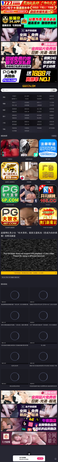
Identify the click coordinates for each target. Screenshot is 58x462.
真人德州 (27, 96)
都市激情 (14, 121)
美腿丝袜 (14, 118)
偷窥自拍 (14, 115)
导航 (4, 129)
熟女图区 (39, 118)
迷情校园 (14, 124)
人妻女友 (39, 121)
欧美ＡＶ (39, 102)
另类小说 (27, 124)
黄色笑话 (39, 124)
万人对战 (39, 96)
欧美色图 (39, 115)
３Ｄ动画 (51, 102)
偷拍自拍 (27, 109)
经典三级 (27, 111)
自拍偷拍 (27, 102)
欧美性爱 (51, 109)
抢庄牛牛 (51, 99)
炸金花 (27, 99)
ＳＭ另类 (51, 105)
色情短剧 (27, 130)
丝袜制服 (27, 105)
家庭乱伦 (27, 121)
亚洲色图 (27, 115)
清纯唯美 (27, 118)
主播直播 (39, 105)
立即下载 (40, 458)
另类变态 (51, 111)
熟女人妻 (14, 105)
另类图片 (51, 118)
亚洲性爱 (14, 109)
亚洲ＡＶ (14, 102)
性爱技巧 (51, 124)
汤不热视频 (52, 128)
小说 (4, 123)
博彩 (4, 97)
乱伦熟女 (39, 111)
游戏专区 (51, 96)
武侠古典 (51, 121)
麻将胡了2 (14, 99)
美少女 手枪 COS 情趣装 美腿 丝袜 (10, 277)
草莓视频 (39, 128)
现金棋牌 (39, 99)
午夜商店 (27, 128)
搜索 (54, 90)
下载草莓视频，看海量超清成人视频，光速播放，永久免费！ (35, 273)
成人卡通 (39, 109)
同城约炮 (14, 128)
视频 (4, 103)
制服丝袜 (14, 111)
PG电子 (14, 96)
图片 (4, 116)
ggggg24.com (29, 86)
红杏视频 (14, 130)
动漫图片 (51, 115)
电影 (4, 110)
